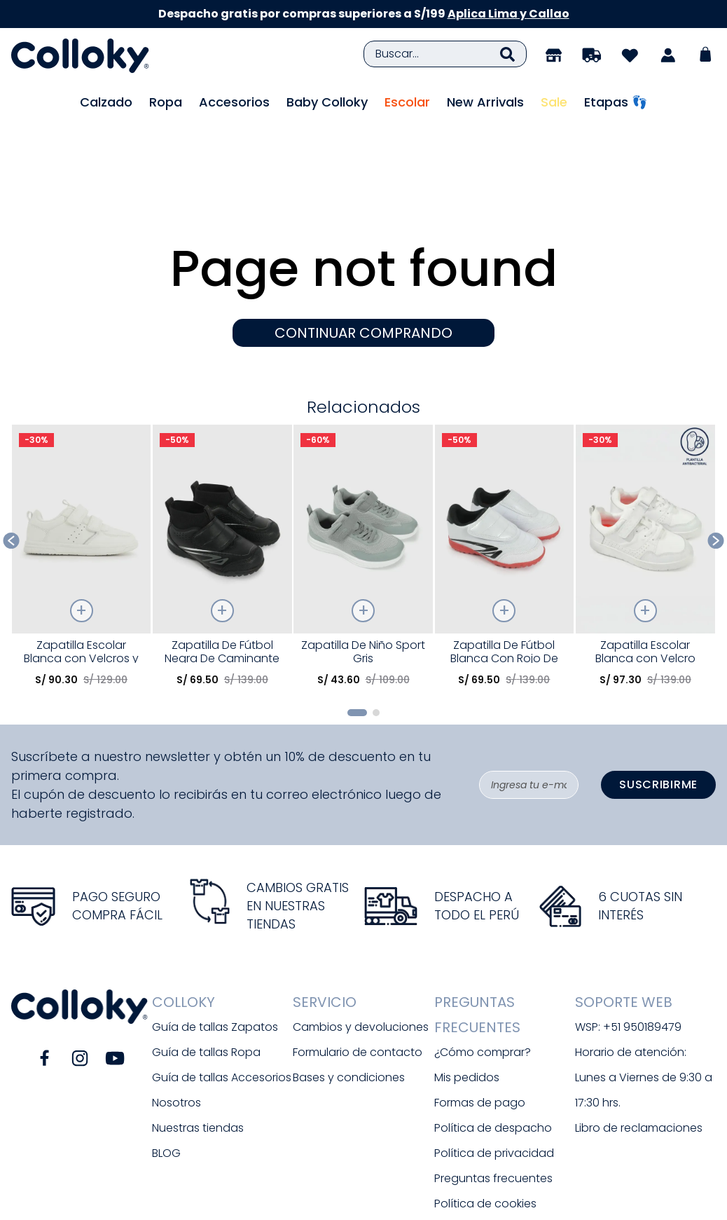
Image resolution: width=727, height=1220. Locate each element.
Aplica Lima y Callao (508, 14)
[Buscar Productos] (507, 54)
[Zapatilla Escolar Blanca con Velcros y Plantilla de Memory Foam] (81, 483)
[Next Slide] (716, 463)
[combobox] (445, 54)
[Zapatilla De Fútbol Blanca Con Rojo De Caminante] (504, 483)
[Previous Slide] (12, 463)
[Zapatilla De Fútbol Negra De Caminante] (222, 483)
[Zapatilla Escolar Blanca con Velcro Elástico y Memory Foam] (645, 483)
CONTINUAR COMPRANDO (363, 256)
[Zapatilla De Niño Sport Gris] (363, 483)
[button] (357, 635)
